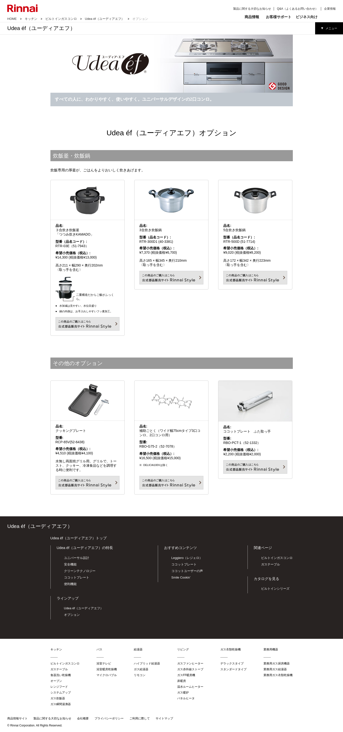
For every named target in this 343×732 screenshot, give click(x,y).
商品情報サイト (17, 718)
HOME (12, 19)
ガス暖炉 (183, 692)
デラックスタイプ (232, 663)
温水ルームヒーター (190, 686)
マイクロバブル (106, 675)
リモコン (139, 675)
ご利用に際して (139, 718)
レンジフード (59, 686)
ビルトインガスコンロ (61, 19)
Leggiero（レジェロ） (187, 558)
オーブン (56, 681)
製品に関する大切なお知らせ (252, 8)
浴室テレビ (103, 663)
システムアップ (60, 692)
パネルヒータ (186, 698)
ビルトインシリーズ (275, 588)
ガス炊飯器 (57, 698)
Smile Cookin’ (181, 577)
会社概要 (83, 718)
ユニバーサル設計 (76, 558)
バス (99, 649)
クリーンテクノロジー (80, 571)
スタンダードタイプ (233, 669)
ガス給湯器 (141, 669)
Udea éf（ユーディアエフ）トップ (78, 538)
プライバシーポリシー (109, 718)
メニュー (331, 28)
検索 (328, 17)
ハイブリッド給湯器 (147, 663)
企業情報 (330, 8)
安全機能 (70, 564)
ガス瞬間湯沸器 (60, 704)
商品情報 (252, 17)
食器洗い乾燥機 (60, 675)
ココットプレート (76, 577)
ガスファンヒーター (190, 663)
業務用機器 (270, 649)
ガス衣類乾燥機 (230, 649)
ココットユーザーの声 (187, 571)
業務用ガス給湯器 (275, 669)
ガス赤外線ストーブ (190, 669)
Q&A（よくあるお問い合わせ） (297, 8)
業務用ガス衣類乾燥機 (278, 675)
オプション (72, 615)
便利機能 (70, 584)
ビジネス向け (307, 17)
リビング (183, 649)
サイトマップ (164, 718)
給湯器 (138, 649)
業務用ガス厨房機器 (276, 663)
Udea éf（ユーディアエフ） (104, 19)
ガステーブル (270, 564)
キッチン (31, 19)
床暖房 (181, 681)
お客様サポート (278, 17)
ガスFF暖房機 (186, 675)
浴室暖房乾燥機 (106, 669)
